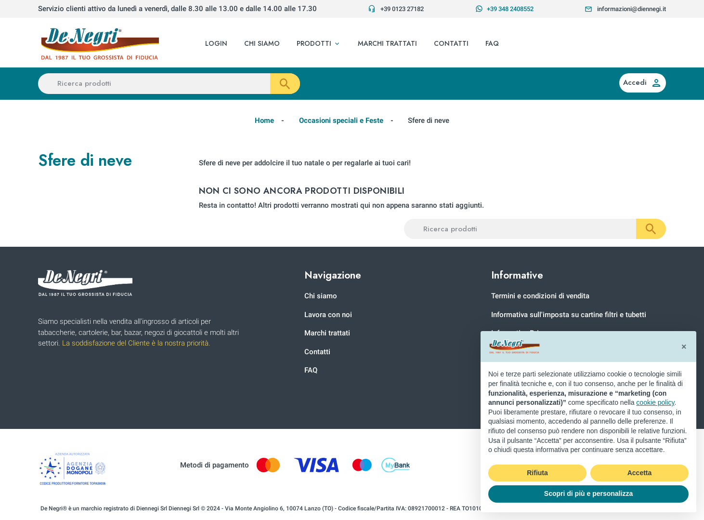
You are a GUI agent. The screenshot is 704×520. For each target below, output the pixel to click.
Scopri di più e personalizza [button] (588, 493)
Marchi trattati (327, 333)
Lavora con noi (328, 314)
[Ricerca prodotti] (169, 83)
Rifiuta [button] (537, 473)
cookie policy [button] (655, 402)
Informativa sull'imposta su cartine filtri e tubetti (568, 314)
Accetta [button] (639, 473)
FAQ (310, 370)
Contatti (317, 351)
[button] (319, 44)
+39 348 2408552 (504, 9)
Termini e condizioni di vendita (540, 296)
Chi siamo (320, 296)
